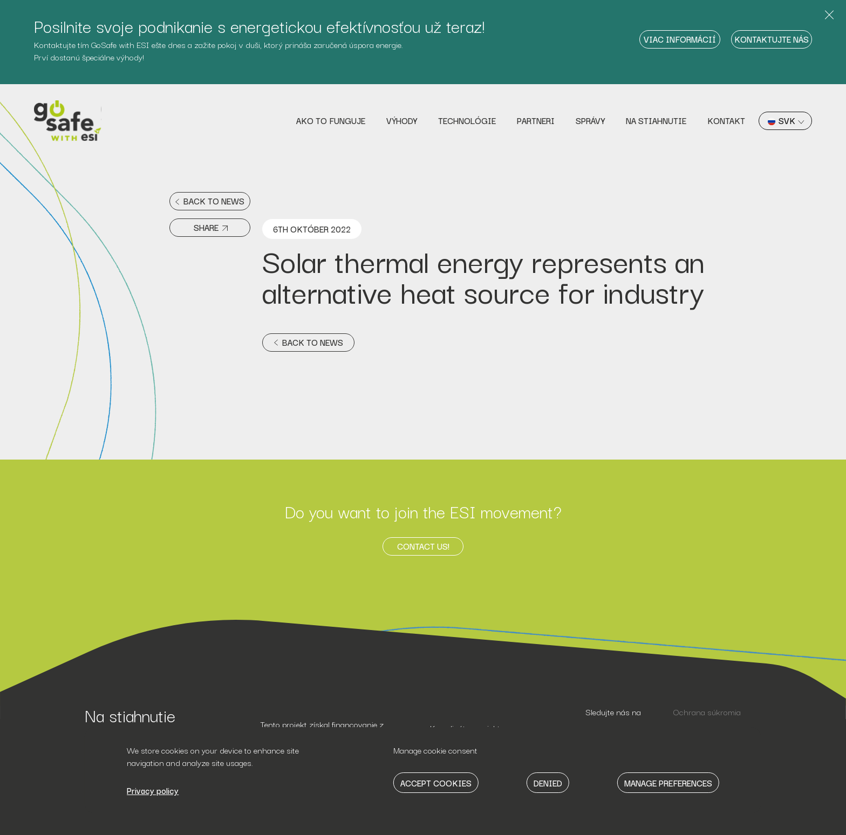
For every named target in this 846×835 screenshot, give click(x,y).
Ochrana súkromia (707, 711)
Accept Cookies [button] (436, 782)
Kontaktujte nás (771, 38)
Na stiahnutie (656, 120)
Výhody (401, 120)
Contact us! (423, 545)
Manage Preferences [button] (668, 782)
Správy (590, 120)
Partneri (536, 120)
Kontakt (726, 120)
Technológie (467, 120)
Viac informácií (680, 38)
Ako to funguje (330, 120)
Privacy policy (153, 790)
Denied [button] (548, 782)
